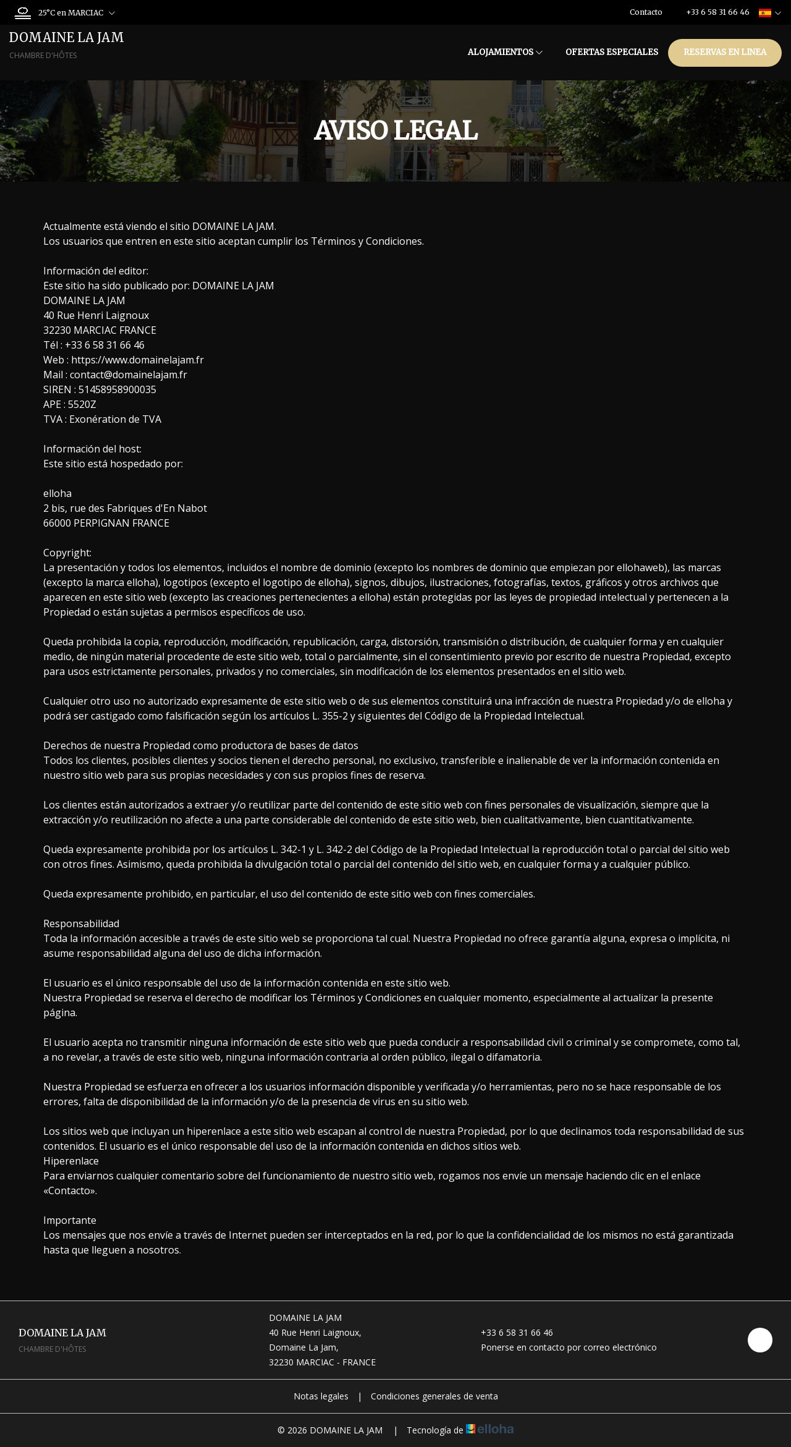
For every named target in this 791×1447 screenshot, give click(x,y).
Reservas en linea (724, 52)
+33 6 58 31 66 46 (510, 1332)
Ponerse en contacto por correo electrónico (562, 1347)
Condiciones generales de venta (434, 1396)
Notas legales (321, 1396)
